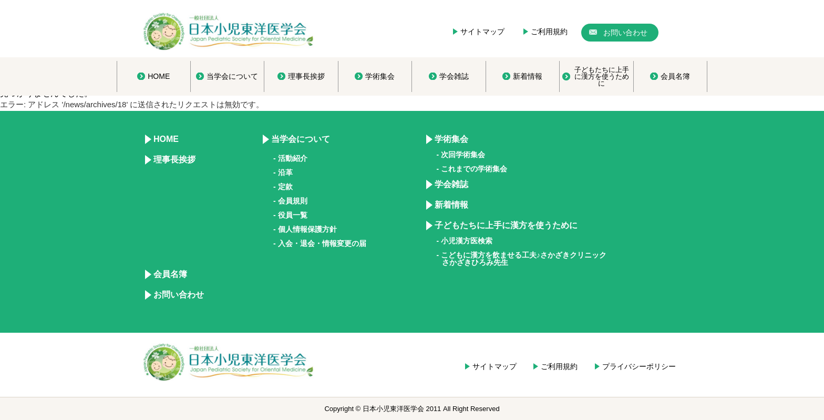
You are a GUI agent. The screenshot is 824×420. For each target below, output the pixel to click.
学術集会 (451, 139)
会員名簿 (170, 274)
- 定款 (283, 186)
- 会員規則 (290, 200)
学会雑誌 (451, 184)
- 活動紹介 (290, 158)
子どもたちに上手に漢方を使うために (506, 225)
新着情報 (451, 204)
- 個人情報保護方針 (305, 229)
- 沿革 (283, 172)
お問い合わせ (178, 294)
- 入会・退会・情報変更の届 (319, 243)
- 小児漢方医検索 (465, 240)
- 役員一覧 (290, 215)
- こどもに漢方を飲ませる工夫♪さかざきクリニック (522, 258)
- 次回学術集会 (461, 154)
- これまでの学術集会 (472, 168)
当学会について (300, 139)
